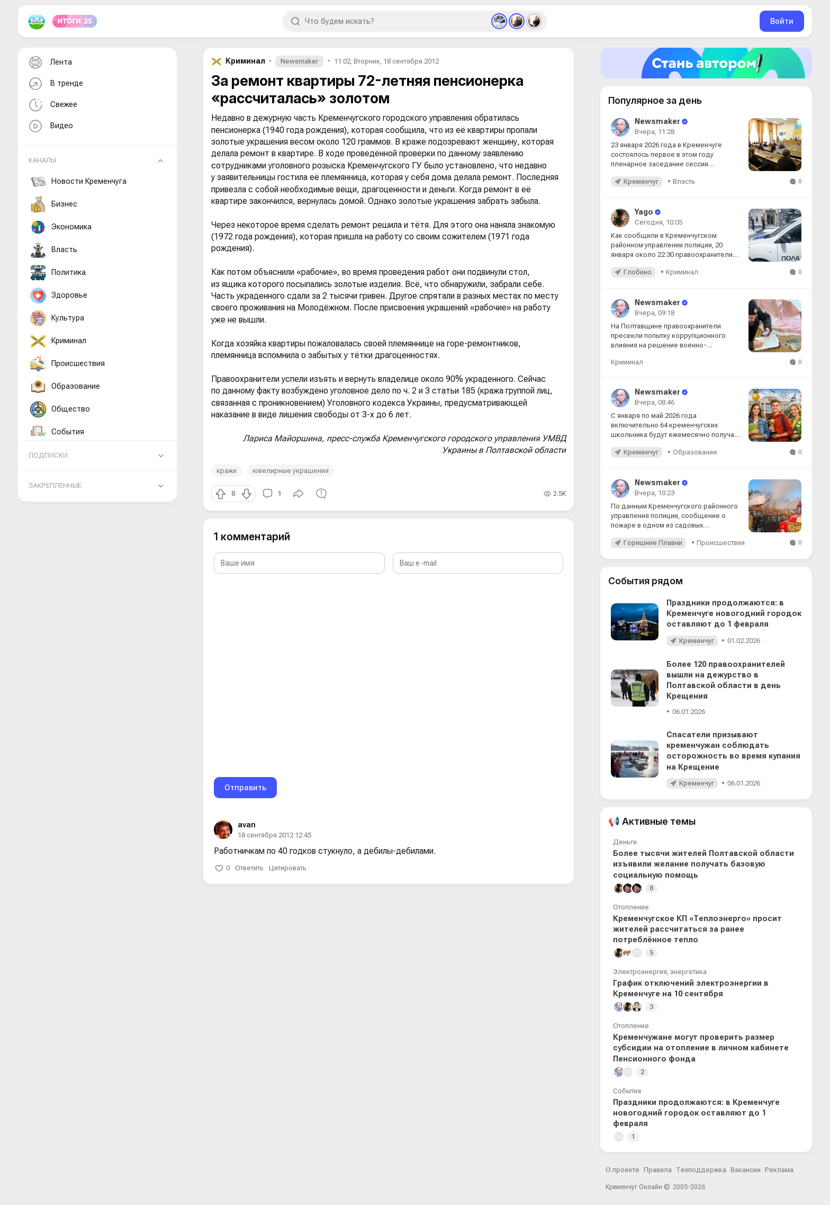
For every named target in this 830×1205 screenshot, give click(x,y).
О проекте (622, 1170)
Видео (49, 126)
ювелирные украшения (290, 471)
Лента (49, 62)
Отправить (245, 787)
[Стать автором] (706, 63)
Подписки (48, 455)
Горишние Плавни (653, 543)
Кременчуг (641, 181)
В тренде (54, 84)
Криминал (58, 341)
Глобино (638, 272)
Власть (53, 250)
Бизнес (53, 204)
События (57, 432)
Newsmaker (299, 61)
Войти (781, 20)
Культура (57, 318)
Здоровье (58, 296)
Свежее (51, 105)
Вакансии (745, 1170)
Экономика (61, 227)
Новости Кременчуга (78, 182)
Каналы (42, 160)
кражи (226, 471)
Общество (60, 409)
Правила (658, 1170)
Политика (58, 273)
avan (247, 824)
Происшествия (67, 364)
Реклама (779, 1170)
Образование (65, 387)
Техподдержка (701, 1170)
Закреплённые (55, 485)
